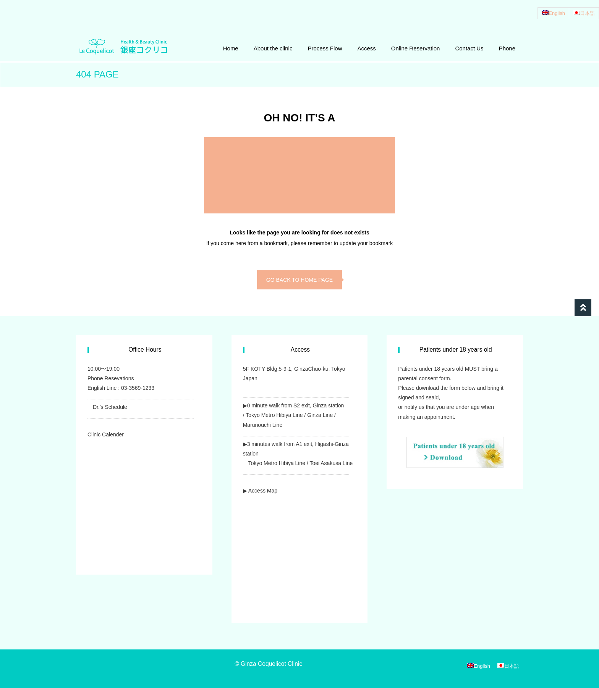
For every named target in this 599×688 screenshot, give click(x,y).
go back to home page (299, 280)
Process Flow (325, 48)
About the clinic (273, 48)
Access (366, 48)
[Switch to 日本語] (584, 13)
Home (230, 48)
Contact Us (469, 48)
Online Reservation (415, 48)
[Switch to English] (553, 13)
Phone (507, 48)
